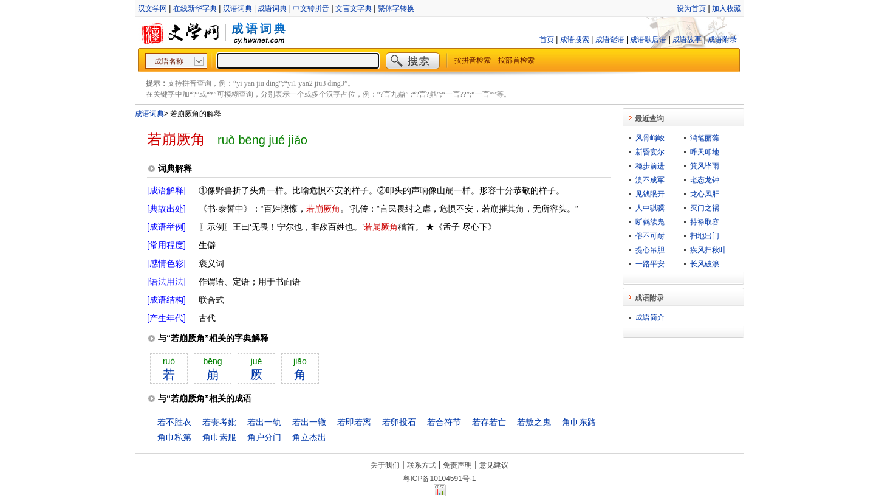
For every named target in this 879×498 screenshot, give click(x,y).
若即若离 (354, 422)
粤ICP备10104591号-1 (439, 478)
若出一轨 (264, 422)
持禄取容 (704, 222)
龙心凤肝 (704, 194)
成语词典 (272, 8)
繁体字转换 (396, 8)
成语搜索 (574, 39)
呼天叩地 (704, 152)
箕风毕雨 (704, 166)
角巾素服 (219, 437)
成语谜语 (609, 39)
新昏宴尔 (650, 152)
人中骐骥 (650, 208)
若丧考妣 (219, 422)
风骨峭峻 (650, 138)
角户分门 (264, 437)
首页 (546, 39)
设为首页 (691, 8)
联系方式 (421, 465)
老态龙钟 (704, 180)
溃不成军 (650, 180)
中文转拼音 (311, 8)
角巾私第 (174, 437)
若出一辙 (309, 422)
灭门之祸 (704, 208)
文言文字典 (353, 8)
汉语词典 (237, 8)
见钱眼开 (650, 194)
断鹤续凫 (650, 222)
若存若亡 (489, 422)
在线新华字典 (195, 8)
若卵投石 (399, 422)
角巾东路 (579, 422)
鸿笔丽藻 (704, 138)
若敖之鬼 (534, 422)
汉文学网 (152, 8)
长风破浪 (704, 264)
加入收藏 (726, 8)
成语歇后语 (648, 39)
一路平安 (650, 264)
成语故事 (687, 39)
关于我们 (385, 465)
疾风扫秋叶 (708, 250)
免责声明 (457, 465)
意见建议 (493, 465)
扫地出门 (704, 236)
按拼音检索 (472, 60)
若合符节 (444, 422)
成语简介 (650, 317)
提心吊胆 (650, 250)
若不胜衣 (174, 422)
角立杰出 (309, 437)
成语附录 (722, 39)
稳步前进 (650, 166)
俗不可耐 (650, 236)
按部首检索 (516, 60)
